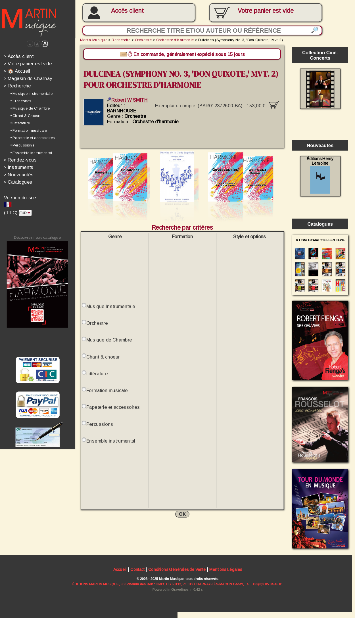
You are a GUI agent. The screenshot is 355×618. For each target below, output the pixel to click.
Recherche (17, 86)
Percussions (99, 424)
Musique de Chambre (109, 340)
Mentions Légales (225, 570)
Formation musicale (107, 390)
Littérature (97, 373)
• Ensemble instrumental (31, 153)
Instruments (18, 167)
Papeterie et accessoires (113, 407)
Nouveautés (18, 174)
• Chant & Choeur (25, 116)
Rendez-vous (20, 159)
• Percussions (22, 145)
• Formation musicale (28, 130)
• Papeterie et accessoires (32, 138)
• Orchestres (21, 101)
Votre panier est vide (27, 63)
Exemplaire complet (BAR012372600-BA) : (217, 104)
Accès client (127, 10)
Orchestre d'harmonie (175, 40)
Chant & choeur (103, 356)
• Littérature (20, 123)
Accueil (120, 570)
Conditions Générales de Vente (177, 570)
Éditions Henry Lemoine (320, 175)
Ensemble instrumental (110, 440)
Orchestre (143, 40)
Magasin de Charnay (27, 78)
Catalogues (17, 182)
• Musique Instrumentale (31, 93)
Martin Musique (93, 40)
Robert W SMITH (127, 99)
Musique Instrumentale (110, 306)
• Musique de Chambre (30, 108)
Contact (137, 570)
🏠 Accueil (16, 71)
